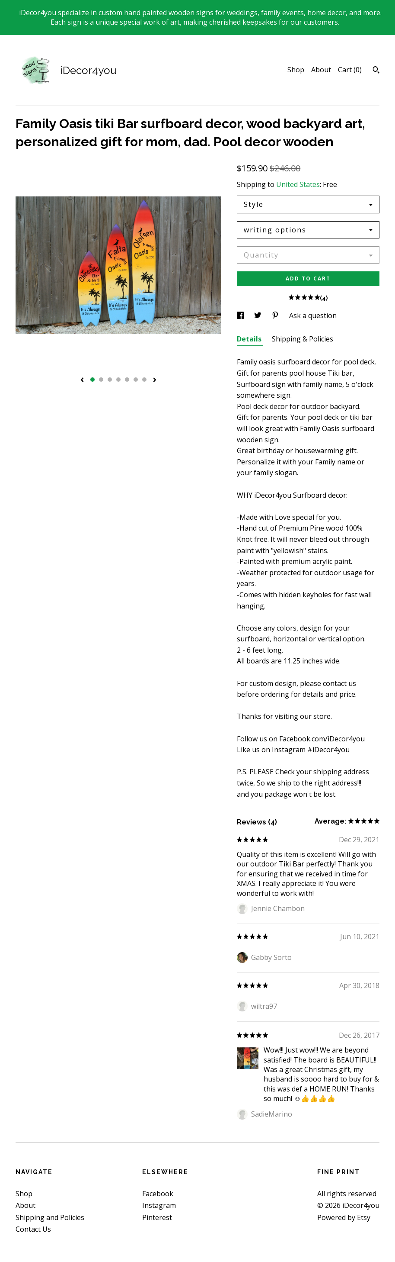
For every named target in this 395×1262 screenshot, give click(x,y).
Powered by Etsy (343, 1217)
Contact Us (33, 1229)
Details (250, 339)
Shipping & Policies (302, 339)
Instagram (159, 1205)
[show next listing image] (155, 380)
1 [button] (92, 379)
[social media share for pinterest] (276, 315)
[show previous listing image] (82, 380)
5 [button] (127, 379)
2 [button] (101, 379)
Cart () (350, 69)
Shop (295, 69)
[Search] (376, 71)
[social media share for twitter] (258, 315)
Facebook (157, 1193)
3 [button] (110, 379)
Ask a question (313, 315)
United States (298, 184)
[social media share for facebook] (241, 315)
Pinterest (157, 1217)
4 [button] (118, 379)
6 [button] (136, 379)
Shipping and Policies (50, 1217)
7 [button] (144, 379)
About (321, 69)
